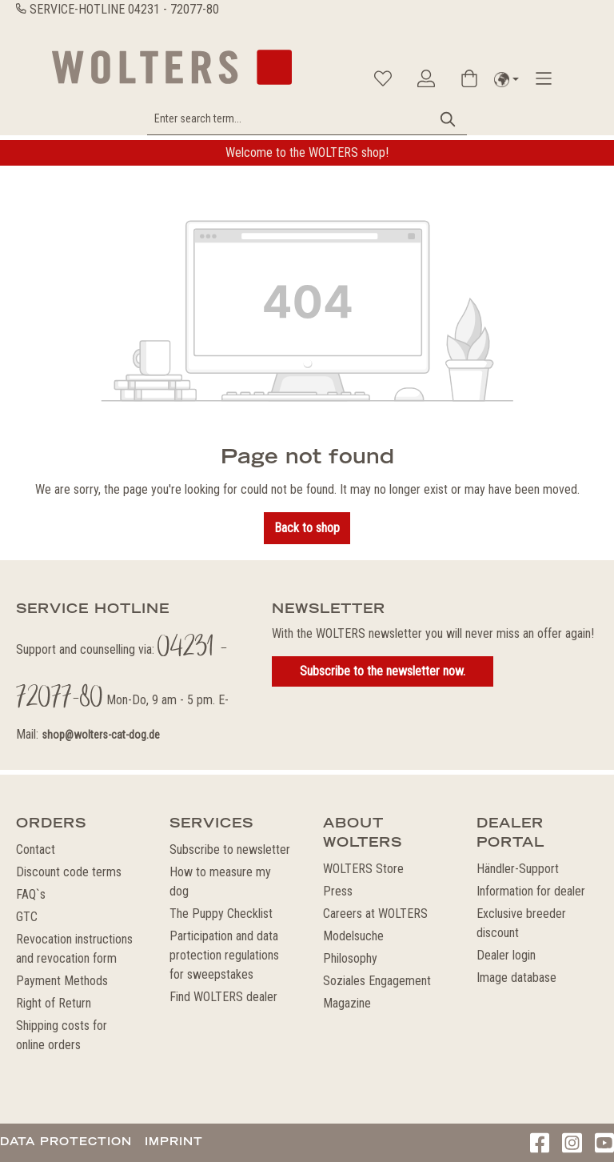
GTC (27, 916)
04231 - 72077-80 (173, 9)
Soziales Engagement (377, 980)
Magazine (347, 1003)
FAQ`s (31, 894)
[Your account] (426, 78)
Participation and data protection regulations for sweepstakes (224, 955)
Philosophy (350, 958)
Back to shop (307, 527)
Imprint (174, 1141)
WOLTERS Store (363, 868)
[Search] (448, 118)
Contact (35, 849)
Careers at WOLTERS (375, 913)
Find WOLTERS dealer (223, 996)
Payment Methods (62, 980)
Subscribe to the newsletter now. (382, 671)
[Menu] (543, 78)
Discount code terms (69, 872)
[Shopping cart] (469, 78)
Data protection (66, 1141)
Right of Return (53, 1003)
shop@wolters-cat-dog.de (101, 734)
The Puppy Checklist (221, 913)
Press (338, 891)
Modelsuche (353, 936)
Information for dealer (530, 891)
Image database (516, 977)
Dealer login (506, 955)
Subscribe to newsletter (229, 849)
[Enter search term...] (289, 118)
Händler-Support (517, 868)
